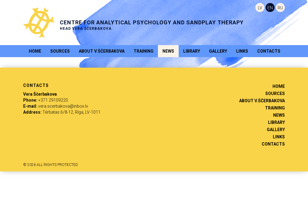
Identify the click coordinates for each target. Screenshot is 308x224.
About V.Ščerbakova (102, 51)
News (168, 51)
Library (191, 51)
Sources (60, 51)
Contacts (268, 51)
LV (260, 7)
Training (143, 51)
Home (35, 51)
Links (242, 51)
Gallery (218, 51)
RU (280, 7)
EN (270, 7)
